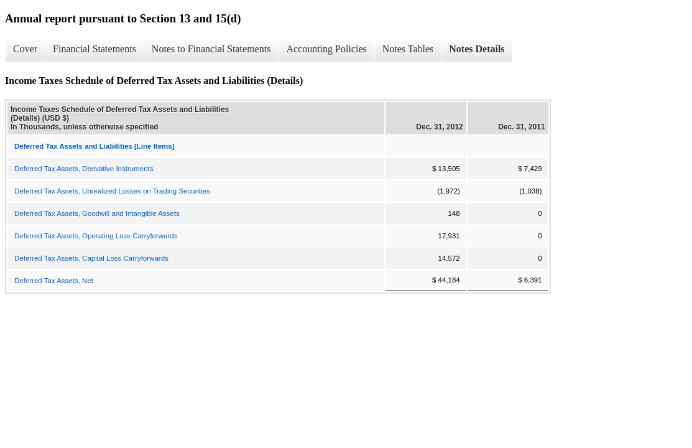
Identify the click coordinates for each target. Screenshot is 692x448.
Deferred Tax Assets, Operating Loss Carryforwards (95, 236)
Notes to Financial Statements (211, 49)
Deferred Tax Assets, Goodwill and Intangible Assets (97, 213)
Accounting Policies (326, 49)
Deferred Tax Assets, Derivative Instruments (84, 168)
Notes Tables (408, 49)
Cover (25, 49)
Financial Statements (94, 49)
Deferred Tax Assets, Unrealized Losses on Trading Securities (112, 191)
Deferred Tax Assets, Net (53, 280)
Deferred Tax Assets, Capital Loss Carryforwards (91, 258)
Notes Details (476, 49)
